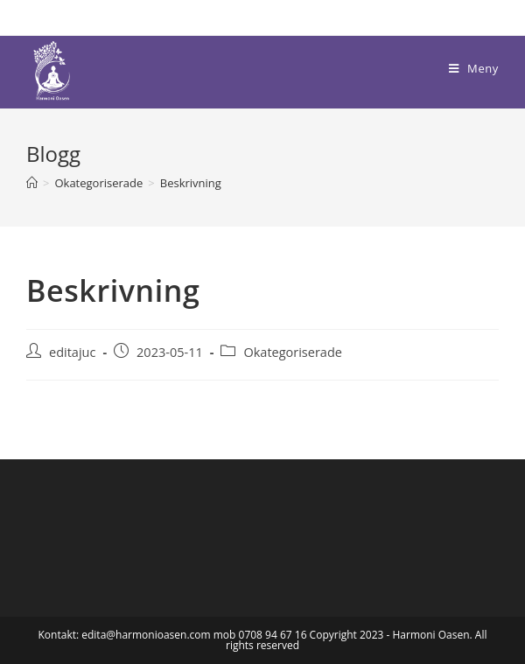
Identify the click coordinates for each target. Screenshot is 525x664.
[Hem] (32, 183)
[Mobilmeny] (474, 68)
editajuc (72, 352)
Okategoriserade (292, 352)
